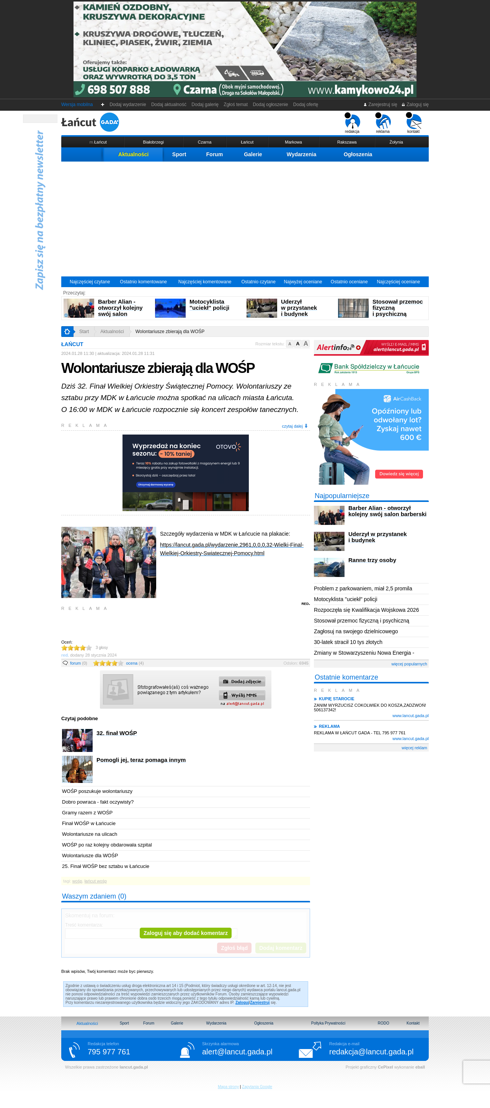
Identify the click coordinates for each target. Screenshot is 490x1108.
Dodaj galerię (205, 104)
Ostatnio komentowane (143, 281)
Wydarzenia (302, 154)
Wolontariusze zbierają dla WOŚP (170, 331)
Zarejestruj (260, 1002)
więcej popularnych (409, 664)
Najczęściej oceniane (398, 281)
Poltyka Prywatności (328, 1023)
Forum (214, 154)
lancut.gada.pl (133, 1067)
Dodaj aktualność (169, 104)
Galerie (253, 154)
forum (78, 663)
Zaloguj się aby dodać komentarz (186, 933)
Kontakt (413, 1023)
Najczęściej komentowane (205, 281)
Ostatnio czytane (258, 281)
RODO (383, 1023)
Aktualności (133, 154)
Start (84, 331)
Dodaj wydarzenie (128, 104)
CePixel (385, 1067)
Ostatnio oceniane (349, 281)
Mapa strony (228, 1087)
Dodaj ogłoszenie (270, 104)
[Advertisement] (245, 219)
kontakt (413, 123)
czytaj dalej (295, 426)
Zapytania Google (257, 1087)
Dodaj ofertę (306, 104)
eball (420, 1067)
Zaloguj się (415, 104)
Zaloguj (242, 1002)
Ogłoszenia (358, 154)
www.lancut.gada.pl (410, 715)
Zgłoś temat (235, 104)
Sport (179, 154)
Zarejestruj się (380, 104)
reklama (383, 123)
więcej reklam (414, 747)
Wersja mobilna (77, 104)
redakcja (352, 123)
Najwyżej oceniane (303, 281)
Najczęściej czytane (90, 281)
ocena (135, 663)
